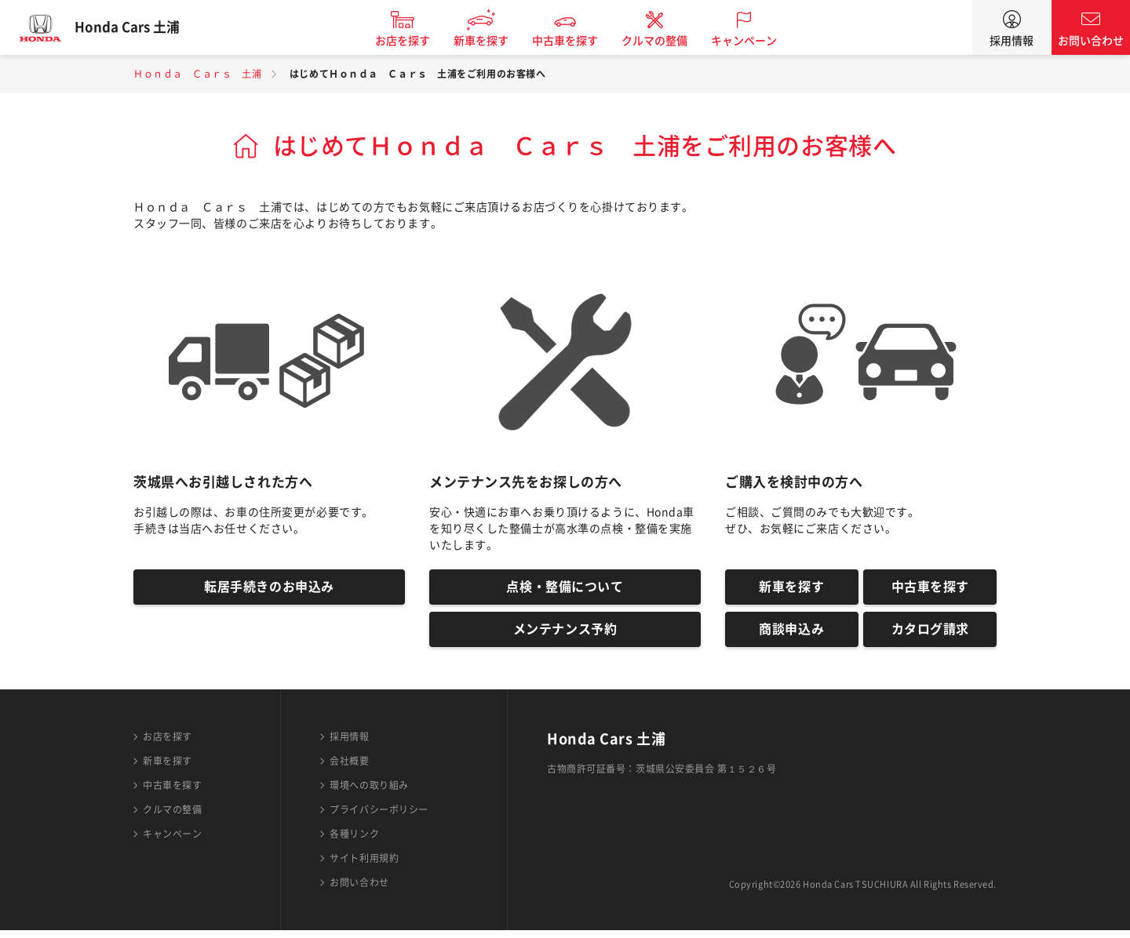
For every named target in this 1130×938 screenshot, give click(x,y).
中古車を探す (575, 40)
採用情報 (1011, 40)
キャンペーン (754, 40)
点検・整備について (564, 589)
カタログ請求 (930, 635)
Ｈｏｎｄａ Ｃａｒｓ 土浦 (197, 73)
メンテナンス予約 (565, 635)
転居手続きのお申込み (269, 589)
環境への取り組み (369, 793)
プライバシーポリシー (379, 817)
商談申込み (791, 635)
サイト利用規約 (364, 866)
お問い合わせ (1091, 40)
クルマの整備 (665, 40)
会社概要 (349, 768)
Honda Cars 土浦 (137, 27)
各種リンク (354, 841)
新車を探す (491, 40)
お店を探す (412, 40)
